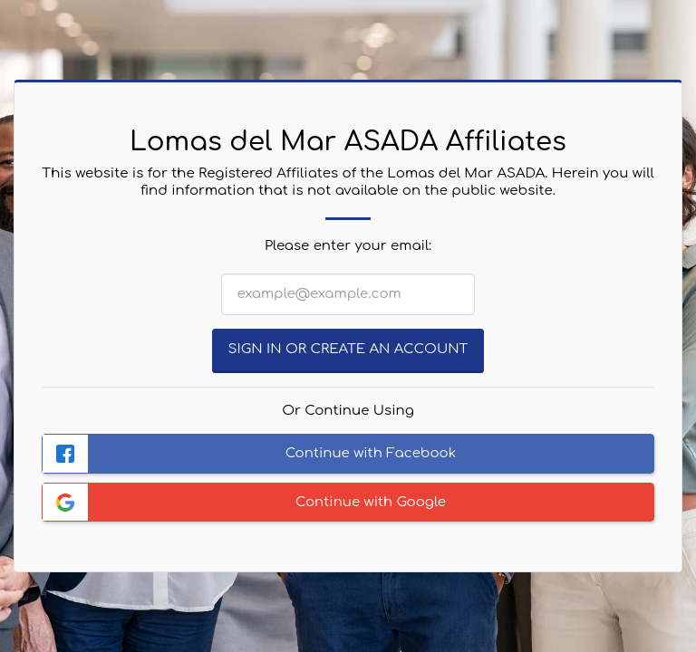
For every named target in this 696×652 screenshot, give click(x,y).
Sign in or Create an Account (348, 349)
